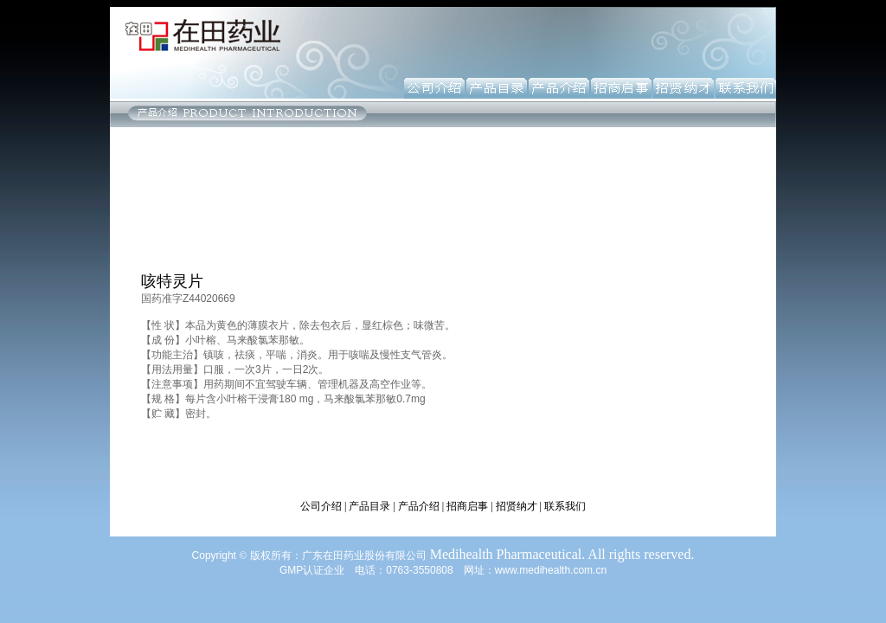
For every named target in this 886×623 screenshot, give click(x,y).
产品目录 (369, 506)
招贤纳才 (516, 506)
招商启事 (467, 506)
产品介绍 (419, 506)
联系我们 (565, 506)
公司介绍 (321, 506)
